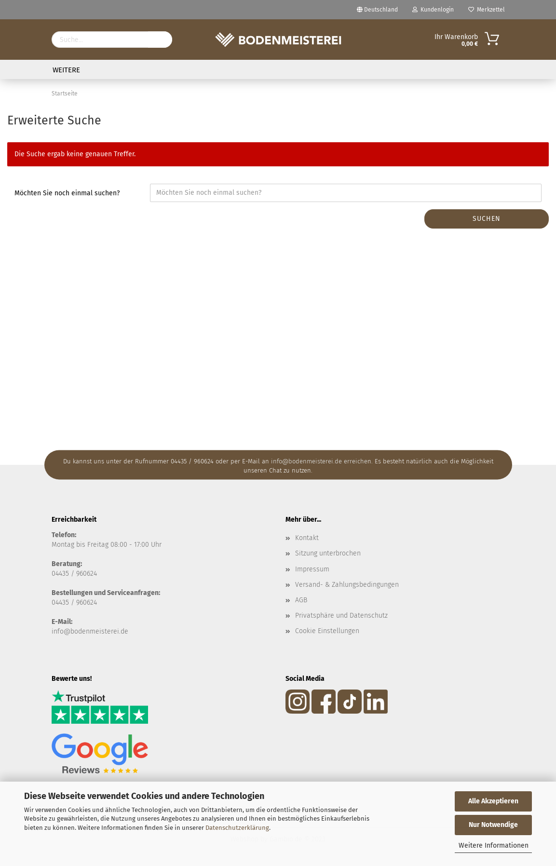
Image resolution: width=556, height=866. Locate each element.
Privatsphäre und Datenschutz (341, 615)
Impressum (312, 569)
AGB (301, 600)
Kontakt (307, 538)
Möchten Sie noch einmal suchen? (67, 193)
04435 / (64, 573)
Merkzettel (486, 9)
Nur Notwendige (493, 825)
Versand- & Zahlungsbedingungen (347, 585)
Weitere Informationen (494, 845)
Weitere (66, 70)
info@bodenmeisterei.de (90, 631)
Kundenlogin (433, 9)
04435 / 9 (66, 602)
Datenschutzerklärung (237, 827)
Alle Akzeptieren (493, 801)
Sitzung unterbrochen (328, 553)
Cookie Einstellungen (327, 631)
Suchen (487, 219)
